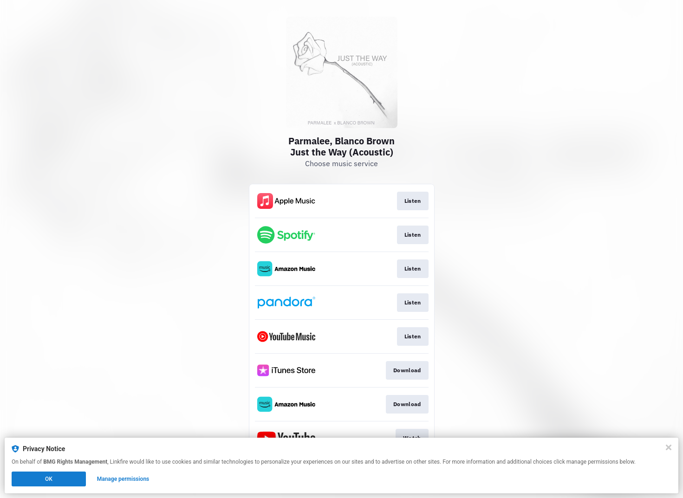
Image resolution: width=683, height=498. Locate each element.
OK (48, 479)
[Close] (668, 447)
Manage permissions (123, 479)
